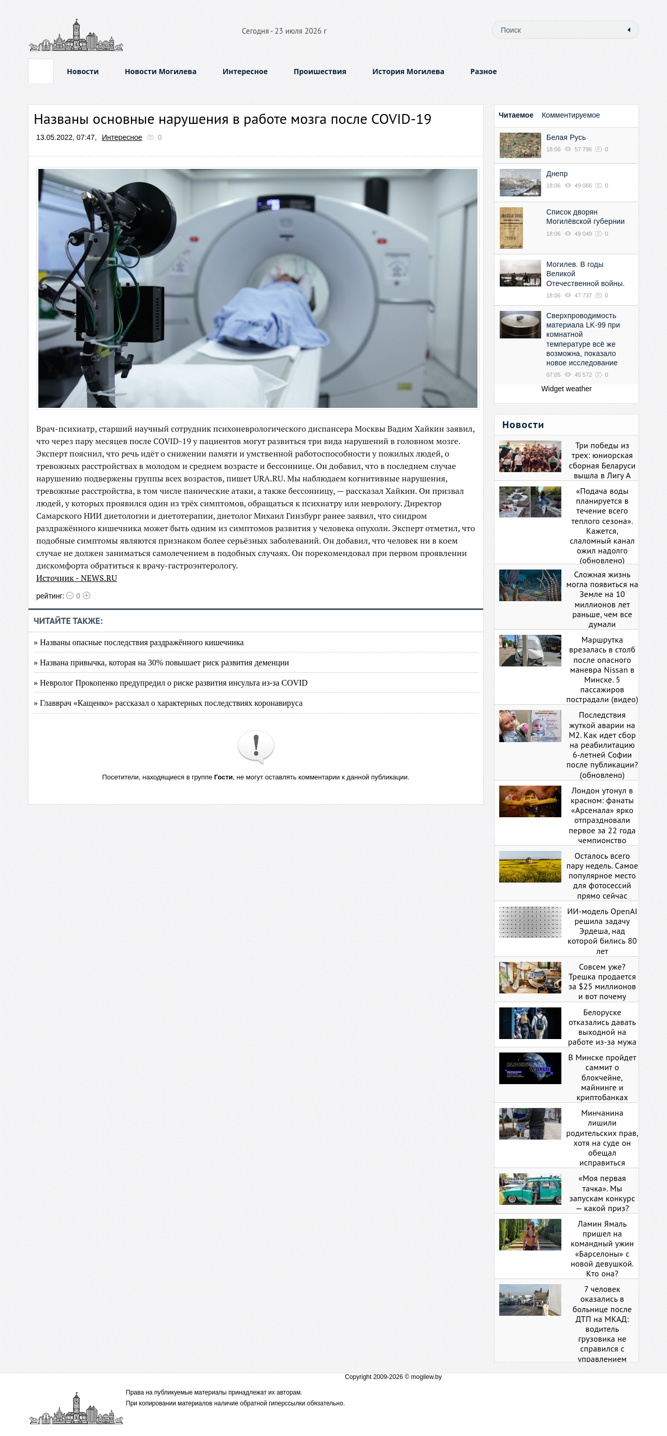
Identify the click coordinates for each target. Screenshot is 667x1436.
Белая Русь (566, 137)
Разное (483, 71)
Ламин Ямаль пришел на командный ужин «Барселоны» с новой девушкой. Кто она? (602, 1248)
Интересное (245, 71)
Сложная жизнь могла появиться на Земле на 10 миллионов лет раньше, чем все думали (602, 599)
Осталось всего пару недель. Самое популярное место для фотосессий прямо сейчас (603, 875)
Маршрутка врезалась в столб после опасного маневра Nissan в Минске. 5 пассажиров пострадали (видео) (602, 669)
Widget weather (566, 389)
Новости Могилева (161, 71)
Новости (83, 71)
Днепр (557, 173)
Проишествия (320, 71)
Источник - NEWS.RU (76, 578)
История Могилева (408, 71)
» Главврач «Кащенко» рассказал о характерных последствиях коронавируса (168, 703)
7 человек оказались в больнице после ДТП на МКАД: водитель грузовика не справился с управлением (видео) (602, 1329)
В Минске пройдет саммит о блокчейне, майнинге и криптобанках (602, 1077)
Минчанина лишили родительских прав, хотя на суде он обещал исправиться (602, 1137)
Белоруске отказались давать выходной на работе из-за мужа (602, 1027)
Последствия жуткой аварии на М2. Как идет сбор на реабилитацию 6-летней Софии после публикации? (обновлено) (602, 744)
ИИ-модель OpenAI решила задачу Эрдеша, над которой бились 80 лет (602, 931)
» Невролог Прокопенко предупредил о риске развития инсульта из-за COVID (171, 682)
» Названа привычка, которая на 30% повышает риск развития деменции (161, 662)
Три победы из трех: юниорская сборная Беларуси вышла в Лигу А (602, 460)
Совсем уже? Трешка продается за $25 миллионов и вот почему (602, 981)
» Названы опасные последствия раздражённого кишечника (139, 642)
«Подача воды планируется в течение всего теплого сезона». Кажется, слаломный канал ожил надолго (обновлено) (602, 525)
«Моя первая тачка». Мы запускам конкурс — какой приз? (602, 1193)
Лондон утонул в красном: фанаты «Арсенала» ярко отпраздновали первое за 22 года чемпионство (602, 815)
